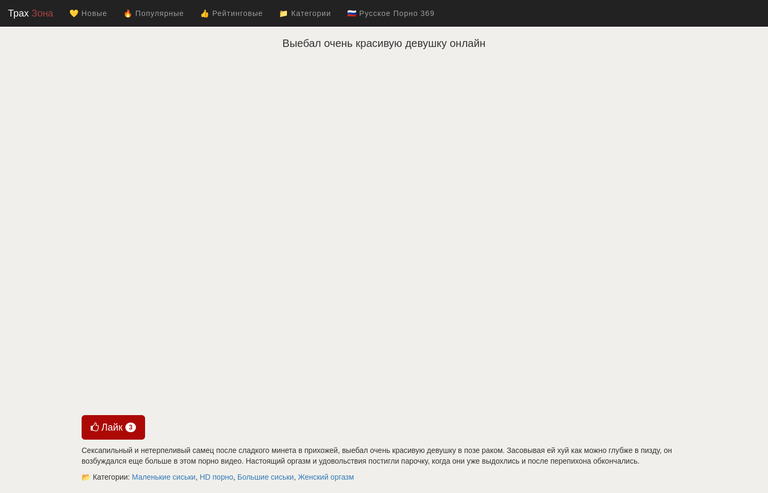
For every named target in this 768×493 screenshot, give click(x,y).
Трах (30, 13)
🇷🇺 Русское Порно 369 (391, 13)
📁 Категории (305, 13)
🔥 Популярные (153, 13)
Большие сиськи (265, 477)
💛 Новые (88, 13)
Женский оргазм (326, 477)
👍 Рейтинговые (231, 13)
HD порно (216, 477)
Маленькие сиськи (163, 477)
